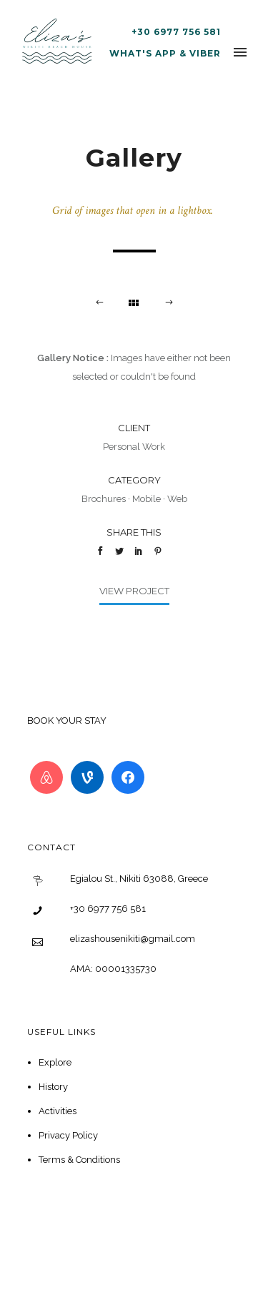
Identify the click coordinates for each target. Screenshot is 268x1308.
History (53, 1086)
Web (177, 498)
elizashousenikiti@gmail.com (132, 938)
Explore (55, 1062)
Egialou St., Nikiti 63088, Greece (139, 878)
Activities (57, 1111)
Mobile (146, 498)
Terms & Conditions (79, 1159)
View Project (134, 590)
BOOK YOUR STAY (66, 720)
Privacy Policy (68, 1135)
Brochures (103, 498)
